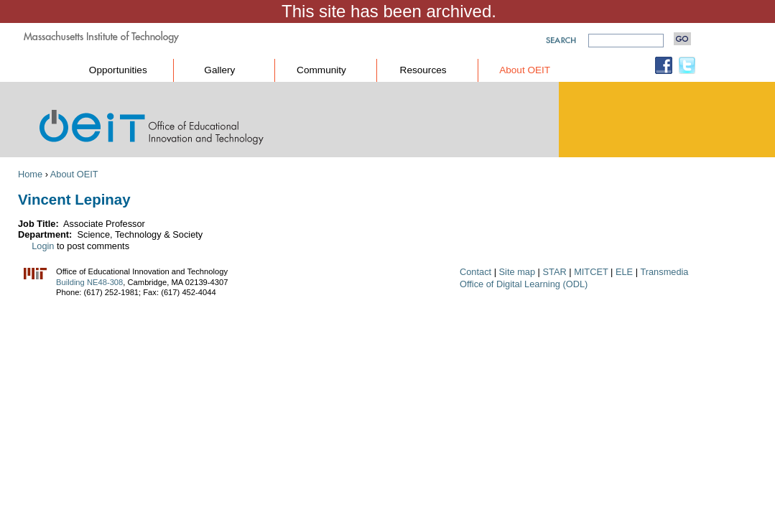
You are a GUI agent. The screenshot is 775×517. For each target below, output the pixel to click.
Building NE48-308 (89, 282)
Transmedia (664, 271)
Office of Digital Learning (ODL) (524, 284)
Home (30, 174)
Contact (475, 271)
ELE (624, 271)
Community (321, 70)
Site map (517, 271)
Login (43, 246)
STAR (555, 271)
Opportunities (118, 70)
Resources (423, 70)
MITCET (591, 271)
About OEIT (524, 70)
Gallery (219, 70)
